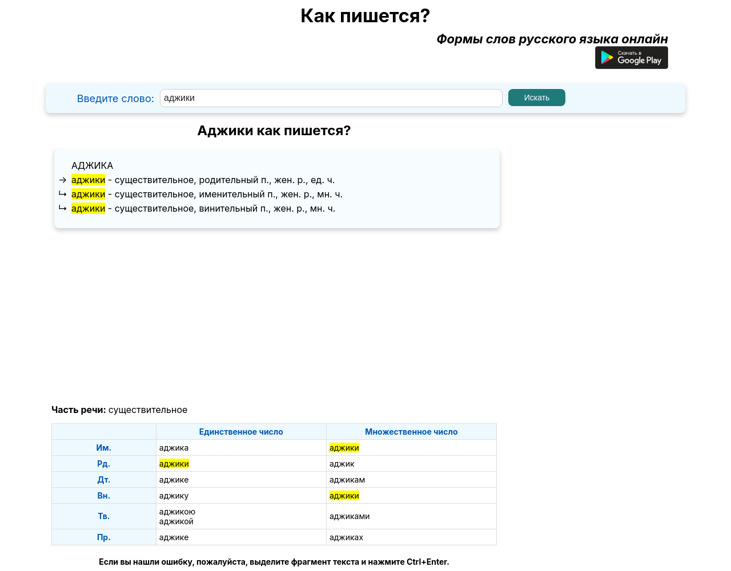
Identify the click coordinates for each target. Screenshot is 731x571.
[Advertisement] (274, 316)
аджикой (176, 521)
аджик (342, 463)
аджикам (347, 479)
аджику (174, 495)
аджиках (346, 537)
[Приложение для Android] (631, 64)
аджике (174, 479)
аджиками (350, 516)
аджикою (177, 511)
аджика (92, 165)
